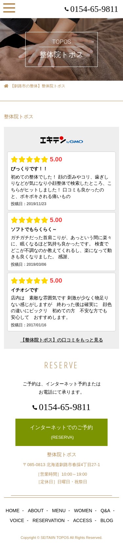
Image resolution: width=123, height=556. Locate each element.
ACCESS (82, 520)
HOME (12, 510)
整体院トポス (18, 116)
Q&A (106, 510)
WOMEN (83, 510)
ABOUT (36, 510)
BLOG (106, 520)
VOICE (17, 520)
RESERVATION (48, 520)
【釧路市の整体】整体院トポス (34, 86)
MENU (59, 510)
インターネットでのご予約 (61, 433)
